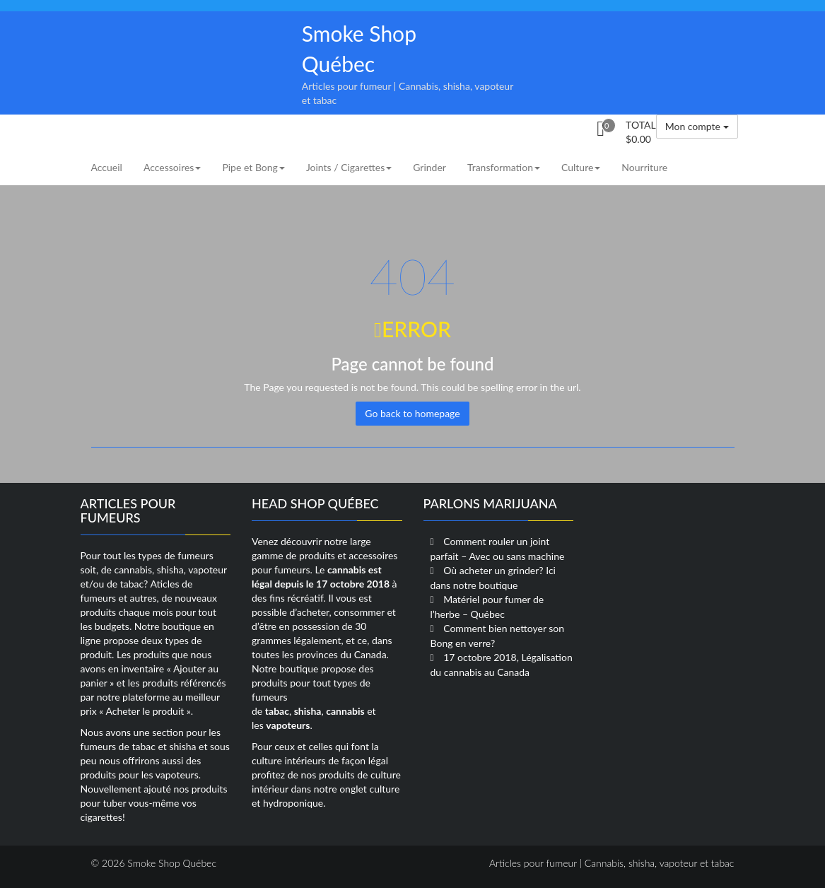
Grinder (429, 167)
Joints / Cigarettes (349, 167)
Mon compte (697, 126)
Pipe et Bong (253, 167)
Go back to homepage (412, 413)
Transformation (503, 167)
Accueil (106, 167)
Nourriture (644, 167)
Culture (580, 167)
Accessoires (172, 167)
